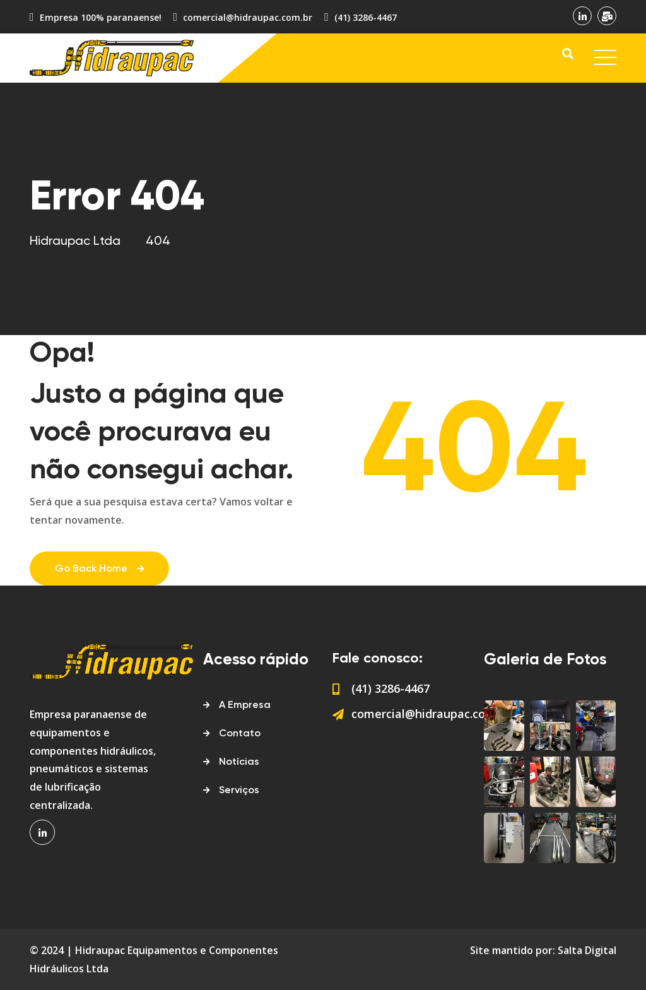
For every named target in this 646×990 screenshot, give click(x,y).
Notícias (239, 762)
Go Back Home (99, 569)
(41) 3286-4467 (365, 17)
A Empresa (245, 705)
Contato (240, 734)
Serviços (239, 791)
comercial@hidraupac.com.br (247, 17)
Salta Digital (587, 950)
